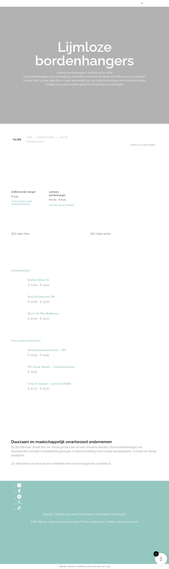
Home (29, 137)
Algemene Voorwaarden (64, 521)
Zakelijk (59, 514)
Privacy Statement (92, 521)
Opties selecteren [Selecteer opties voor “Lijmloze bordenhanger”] (61, 205)
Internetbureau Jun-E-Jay (99, 566)
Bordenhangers (45, 137)
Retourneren (86, 514)
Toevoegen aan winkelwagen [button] (21, 203)
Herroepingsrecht (127, 521)
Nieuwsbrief (118, 514)
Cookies (110, 521)
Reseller (48, 514)
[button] (139, 3)
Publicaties (102, 514)
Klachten (71, 514)
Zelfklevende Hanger (23, 191)
